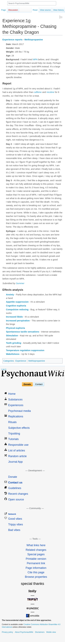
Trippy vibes (15, 524)
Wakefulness (12, 354)
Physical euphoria (15, 328)
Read (35, 10)
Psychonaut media (19, 410)
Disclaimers (39, 632)
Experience (20, 361)
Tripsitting (14, 433)
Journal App (15, 461)
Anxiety (10, 294)
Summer (20, 283)
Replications (15, 416)
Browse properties (36, 576)
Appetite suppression (17, 302)
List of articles (16, 450)
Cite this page (36, 572)
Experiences (15, 405)
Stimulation (12, 335)
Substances (15, 399)
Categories (8, 361)
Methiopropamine (33, 39)
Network (12, 514)
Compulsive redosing (17, 309)
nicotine (50, 92)
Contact (38, 384)
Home (12, 393)
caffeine (38, 92)
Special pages (36, 554)
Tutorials (13, 439)
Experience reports (12, 39)
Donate (27, 384)
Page (3, 10)
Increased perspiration (18, 320)
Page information (36, 567)
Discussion (13, 10)
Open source (16, 499)
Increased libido (14, 317)
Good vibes (15, 518)
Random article (17, 456)
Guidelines (14, 488)
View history (58, 10)
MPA (35, 59)
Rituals (12, 422)
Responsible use (18, 444)
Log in (3, 369)
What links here (36, 545)
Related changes (36, 549)
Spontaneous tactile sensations (22, 331)
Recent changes (18, 493)
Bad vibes (14, 530)
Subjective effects (19, 427)
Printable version (36, 558)
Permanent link (36, 563)
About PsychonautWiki (24, 632)
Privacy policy (7, 632)
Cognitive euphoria (16, 305)
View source (45, 10)
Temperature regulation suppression (25, 350)
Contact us (15, 482)
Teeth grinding (13, 343)
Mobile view (51, 632)
